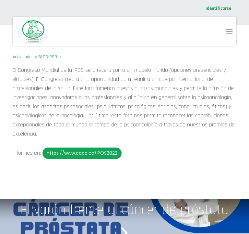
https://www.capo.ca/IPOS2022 (82, 153)
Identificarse (218, 8)
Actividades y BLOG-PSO (35, 57)
